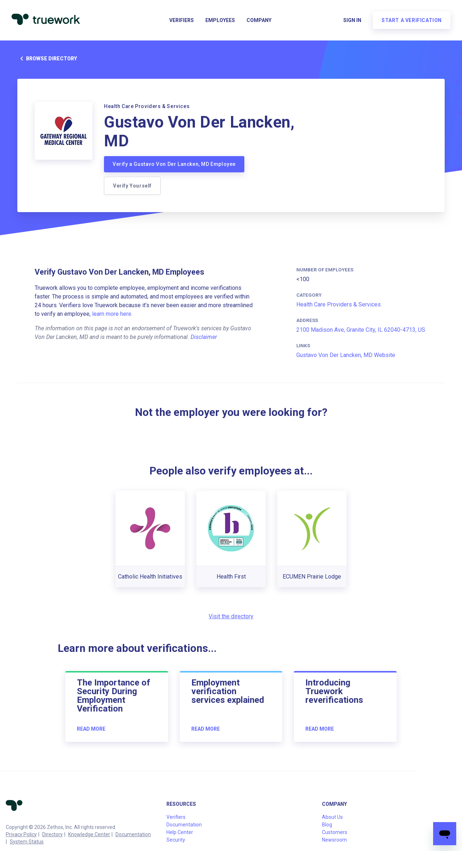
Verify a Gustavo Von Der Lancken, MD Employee (174, 164)
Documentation (133, 834)
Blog (327, 825)
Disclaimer (204, 337)
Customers (334, 832)
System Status (27, 841)
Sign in (352, 20)
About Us (332, 817)
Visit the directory (231, 616)
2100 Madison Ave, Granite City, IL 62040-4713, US (360, 329)
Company (259, 20)
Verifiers (181, 20)
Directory (52, 834)
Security (175, 840)
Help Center (179, 832)
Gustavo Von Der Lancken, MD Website (345, 355)
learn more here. (112, 313)
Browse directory (47, 58)
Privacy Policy (21, 834)
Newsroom (334, 840)
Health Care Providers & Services (338, 304)
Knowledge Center (89, 834)
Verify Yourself (132, 186)
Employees (220, 20)
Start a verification (412, 20)
